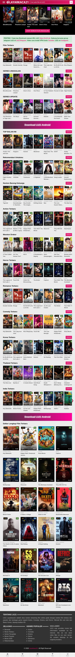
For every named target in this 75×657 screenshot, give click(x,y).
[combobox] (50, 2)
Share (68, 654)
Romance (31, 638)
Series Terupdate (10, 634)
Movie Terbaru (9, 632)
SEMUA (68, 45)
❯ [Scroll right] (72, 16)
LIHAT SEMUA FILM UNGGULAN (37, 31)
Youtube (51, 40)
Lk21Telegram (21, 40)
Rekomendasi (9, 641)
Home (7, 654)
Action (30, 629)
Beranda (7, 629)
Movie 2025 (8, 638)
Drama (30, 634)
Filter (53, 654)
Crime (30, 641)
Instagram (64, 40)
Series (22, 654)
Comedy (31, 632)
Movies (37, 654)
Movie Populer (9, 636)
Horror (30, 636)
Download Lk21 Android (37, 125)
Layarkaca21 (33, 648)
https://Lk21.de (45, 38)
